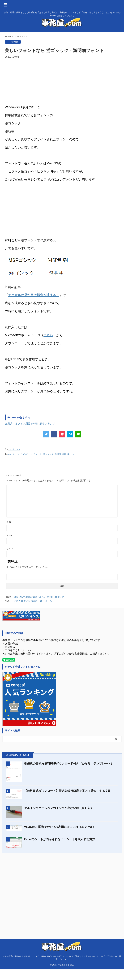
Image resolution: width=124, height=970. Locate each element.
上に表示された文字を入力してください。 (27, 567)
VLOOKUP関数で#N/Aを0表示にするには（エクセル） (60, 827)
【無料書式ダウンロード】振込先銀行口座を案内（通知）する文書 (67, 790)
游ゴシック (48, 454)
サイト (9, 548)
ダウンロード (26, 454)
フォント (38, 454)
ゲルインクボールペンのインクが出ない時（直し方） (58, 808)
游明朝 (58, 454)
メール (9, 535)
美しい (70, 454)
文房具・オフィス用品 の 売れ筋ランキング (30, 423)
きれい (15, 454)
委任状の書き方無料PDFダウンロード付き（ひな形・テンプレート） (69, 763)
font (9, 454)
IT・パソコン (14, 449)
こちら (48, 335)
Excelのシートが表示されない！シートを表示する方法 (59, 839)
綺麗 (64, 454)
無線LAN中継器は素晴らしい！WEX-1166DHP (39, 597)
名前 (8, 522)
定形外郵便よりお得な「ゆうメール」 (34, 601)
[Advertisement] (62, 82)
